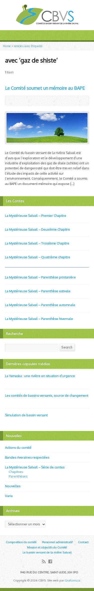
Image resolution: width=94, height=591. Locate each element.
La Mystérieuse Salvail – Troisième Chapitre (37, 243)
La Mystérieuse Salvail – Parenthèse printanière (40, 277)
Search (66, 347)
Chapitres (16, 472)
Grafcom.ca (72, 580)
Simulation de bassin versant (26, 415)
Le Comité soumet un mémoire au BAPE (45, 88)
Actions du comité (18, 448)
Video (7, 381)
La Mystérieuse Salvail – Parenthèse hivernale (39, 319)
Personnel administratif (57, 542)
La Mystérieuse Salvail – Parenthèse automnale (40, 305)
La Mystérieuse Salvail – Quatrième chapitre (37, 257)
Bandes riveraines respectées (27, 457)
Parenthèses (18, 476)
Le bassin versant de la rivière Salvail (47, 552)
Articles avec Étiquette (28, 46)
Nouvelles (12, 486)
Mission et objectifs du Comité (47, 547)
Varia (9, 496)
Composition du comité (21, 542)
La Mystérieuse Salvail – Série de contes (34, 467)
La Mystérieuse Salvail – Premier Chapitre (35, 216)
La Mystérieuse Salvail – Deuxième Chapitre (37, 229)
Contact (83, 542)
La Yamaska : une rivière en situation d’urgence (40, 376)
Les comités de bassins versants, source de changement (46, 395)
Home (7, 46)
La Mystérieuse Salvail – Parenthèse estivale (37, 291)
